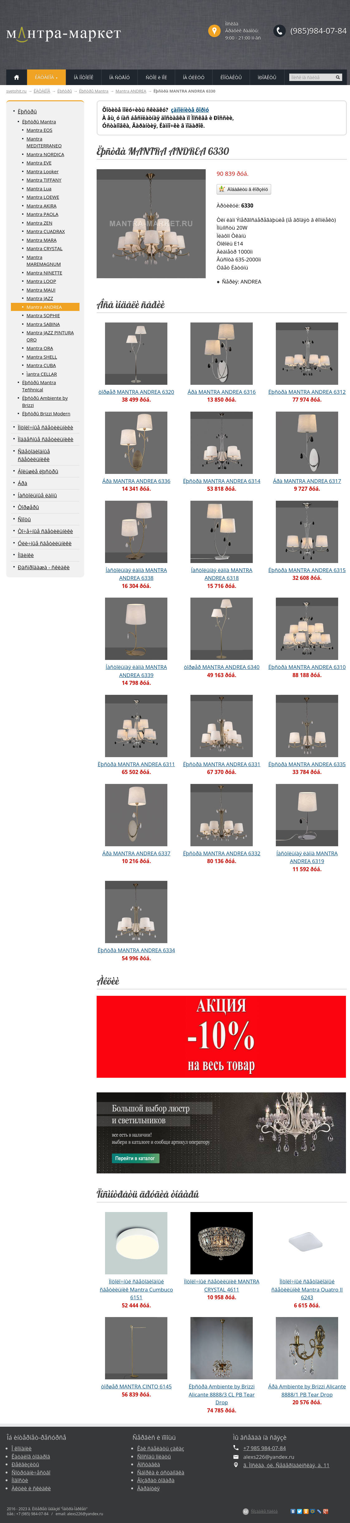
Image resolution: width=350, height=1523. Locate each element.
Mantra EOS (39, 130)
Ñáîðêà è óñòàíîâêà (160, 1472)
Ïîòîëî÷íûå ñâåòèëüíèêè (45, 427)
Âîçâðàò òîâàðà (156, 1480)
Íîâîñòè (20, 1480)
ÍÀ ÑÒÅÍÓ (119, 77)
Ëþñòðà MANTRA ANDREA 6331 (221, 764)
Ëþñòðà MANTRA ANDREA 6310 (307, 667)
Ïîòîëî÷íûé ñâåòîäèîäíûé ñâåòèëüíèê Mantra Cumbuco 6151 (136, 1289)
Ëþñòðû (64, 91)
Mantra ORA (39, 348)
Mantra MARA (41, 240)
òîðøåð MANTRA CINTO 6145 (136, 1386)
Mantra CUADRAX (45, 231)
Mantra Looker (42, 171)
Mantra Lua (38, 188)
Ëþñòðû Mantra (93, 91)
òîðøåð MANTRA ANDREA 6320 (136, 391)
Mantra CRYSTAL (44, 248)
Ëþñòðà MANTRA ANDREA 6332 (221, 853)
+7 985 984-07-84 (264, 1448)
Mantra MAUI (40, 290)
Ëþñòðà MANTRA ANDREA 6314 (221, 481)
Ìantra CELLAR (41, 374)
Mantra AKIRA (41, 206)
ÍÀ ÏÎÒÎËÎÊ (83, 77)
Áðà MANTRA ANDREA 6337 (136, 853)
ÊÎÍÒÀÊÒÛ (231, 77)
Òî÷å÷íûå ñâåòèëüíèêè (45, 531)
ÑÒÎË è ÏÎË (156, 77)
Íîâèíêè (26, 555)
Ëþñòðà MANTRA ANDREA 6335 (307, 764)
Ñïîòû (24, 519)
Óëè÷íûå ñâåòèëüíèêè (45, 543)
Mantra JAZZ (39, 298)
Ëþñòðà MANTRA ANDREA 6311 (136, 764)
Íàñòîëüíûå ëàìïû (37, 495)
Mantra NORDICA (45, 154)
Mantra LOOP (41, 281)
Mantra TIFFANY (43, 180)
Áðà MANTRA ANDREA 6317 (307, 481)
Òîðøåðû (28, 507)
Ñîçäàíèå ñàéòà (264, 1511)
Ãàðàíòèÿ (148, 1488)
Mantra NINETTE (44, 273)
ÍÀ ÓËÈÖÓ (193, 77)
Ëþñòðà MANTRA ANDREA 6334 (136, 950)
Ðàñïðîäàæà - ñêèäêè (44, 567)
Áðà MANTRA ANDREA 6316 (222, 391)
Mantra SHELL (41, 357)
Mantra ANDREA (131, 91)
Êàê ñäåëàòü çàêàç (160, 1448)
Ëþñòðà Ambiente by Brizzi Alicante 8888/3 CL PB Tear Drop (222, 1394)
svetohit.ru (16, 91)
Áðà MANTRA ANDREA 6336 (136, 481)
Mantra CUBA (41, 365)
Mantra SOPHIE (43, 315)
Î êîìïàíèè (21, 1448)
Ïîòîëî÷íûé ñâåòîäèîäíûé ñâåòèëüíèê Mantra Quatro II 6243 (307, 1289)
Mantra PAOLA (42, 214)
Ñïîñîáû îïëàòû (154, 1456)
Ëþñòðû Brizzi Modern (46, 413)
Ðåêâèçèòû (25, 1464)
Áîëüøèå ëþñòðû (38, 471)
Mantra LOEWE (42, 197)
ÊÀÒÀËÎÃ (42, 91)
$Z (246, 1511)
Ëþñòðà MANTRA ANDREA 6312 (307, 391)
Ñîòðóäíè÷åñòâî (31, 1472)
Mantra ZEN (39, 223)
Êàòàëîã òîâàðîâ (31, 1456)
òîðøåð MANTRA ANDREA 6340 (222, 667)
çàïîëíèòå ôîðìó (190, 109)
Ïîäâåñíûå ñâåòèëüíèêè (45, 439)
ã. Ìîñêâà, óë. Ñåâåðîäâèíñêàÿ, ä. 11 (286, 1465)
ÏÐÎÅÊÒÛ (267, 77)
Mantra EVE (38, 163)
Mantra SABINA (43, 324)
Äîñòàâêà (148, 1464)
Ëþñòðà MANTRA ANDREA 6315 (307, 570)
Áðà (22, 483)
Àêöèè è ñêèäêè (31, 1488)
